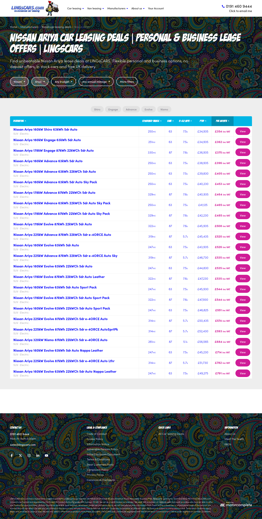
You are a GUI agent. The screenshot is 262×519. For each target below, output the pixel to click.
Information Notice (98, 444)
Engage (113, 109)
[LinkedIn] (37, 456)
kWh (169, 121)
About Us (230, 433)
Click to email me (240, 11)
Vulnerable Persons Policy (102, 449)
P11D (202, 121)
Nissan (20, 81)
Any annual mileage (96, 81)
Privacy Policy (95, 474)
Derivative (18, 121)
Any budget (64, 81)
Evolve (148, 109)
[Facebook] (11, 456)
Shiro (97, 109)
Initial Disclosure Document (103, 454)
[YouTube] (46, 456)
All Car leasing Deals (171, 433)
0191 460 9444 (19, 434)
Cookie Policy (95, 439)
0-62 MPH (184, 121)
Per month (221, 121)
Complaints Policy (98, 469)
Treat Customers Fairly (100, 464)
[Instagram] (29, 456)
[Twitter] (20, 456)
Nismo (164, 109)
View (243, 131)
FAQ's (228, 444)
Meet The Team (234, 439)
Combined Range (150, 121)
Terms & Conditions (98, 459)
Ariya (40, 81)
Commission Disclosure (101, 480)
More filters (127, 81)
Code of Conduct (97, 433)
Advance (131, 109)
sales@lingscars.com (23, 444)
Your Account (156, 8)
